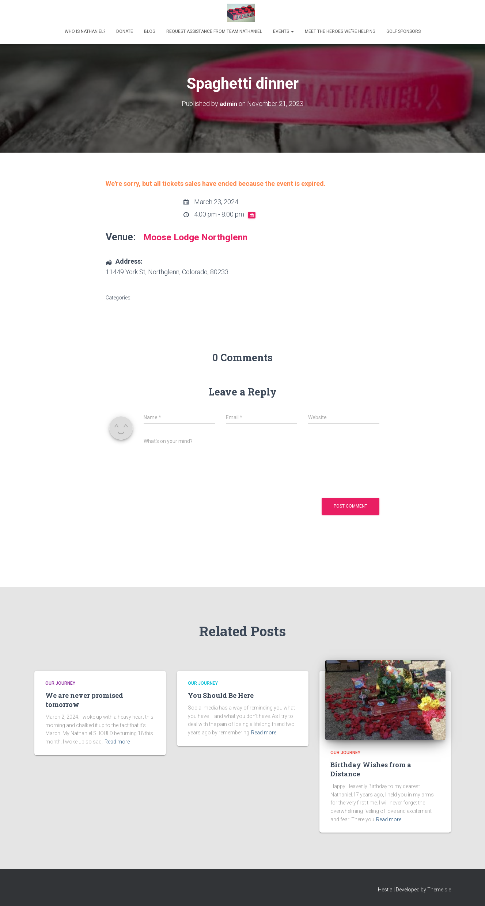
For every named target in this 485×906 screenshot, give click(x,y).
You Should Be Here (221, 695)
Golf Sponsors (403, 31)
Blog (149, 31)
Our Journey (60, 683)
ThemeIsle (439, 889)
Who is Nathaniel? (85, 31)
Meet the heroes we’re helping (340, 31)
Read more (117, 742)
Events (283, 31)
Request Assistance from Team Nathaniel (214, 31)
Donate (124, 31)
